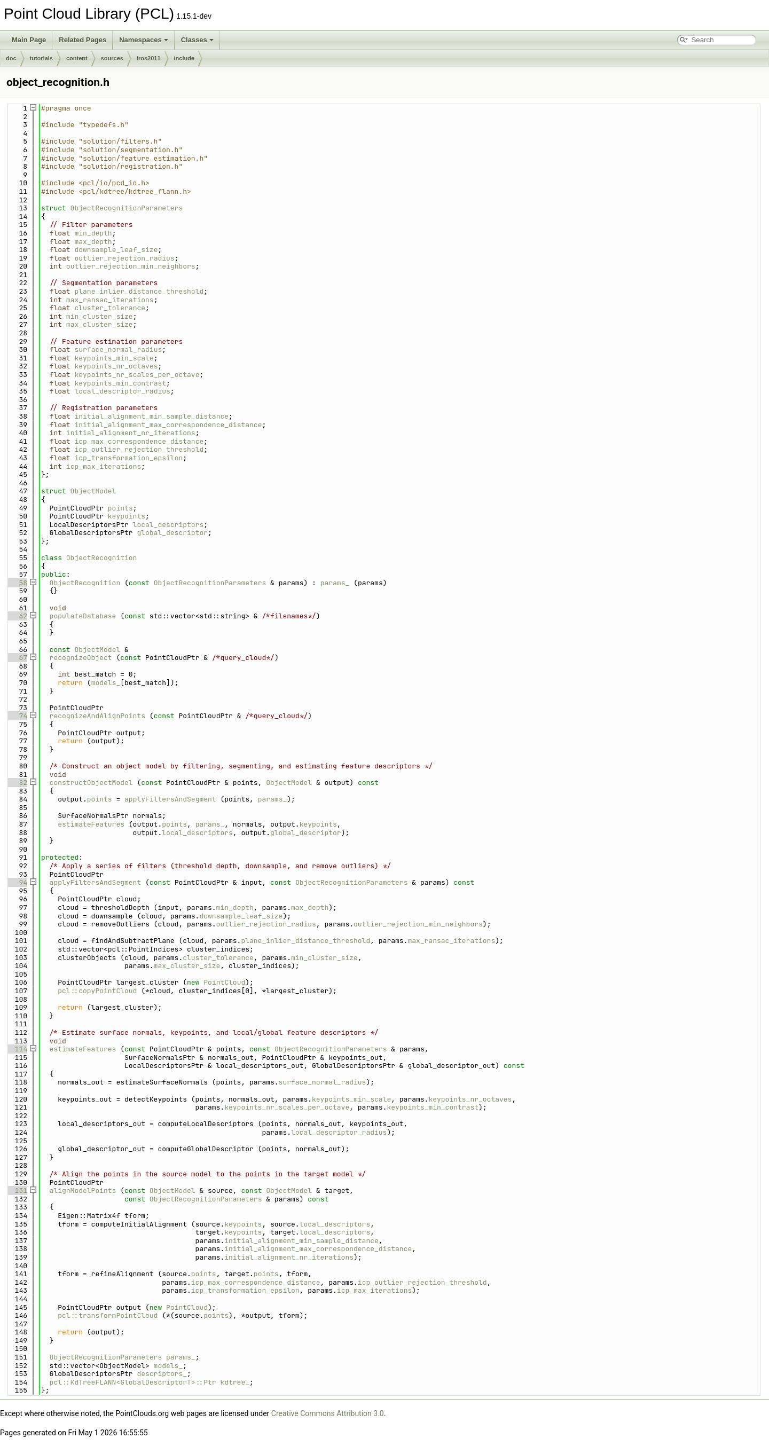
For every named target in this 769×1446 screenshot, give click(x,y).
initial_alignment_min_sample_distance (151, 416)
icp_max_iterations (103, 466)
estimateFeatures (91, 824)
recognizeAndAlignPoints (97, 715)
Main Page (29, 40)
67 (16, 657)
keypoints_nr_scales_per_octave (136, 374)
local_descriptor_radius (122, 391)
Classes (197, 40)
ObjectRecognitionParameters (126, 208)
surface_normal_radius (118, 349)
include (184, 58)
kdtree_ (234, 1382)
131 (16, 1190)
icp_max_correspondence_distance (138, 441)
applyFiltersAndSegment (170, 799)
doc (11, 58)
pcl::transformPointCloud (108, 1315)
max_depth (93, 241)
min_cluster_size (99, 316)
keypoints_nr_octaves (116, 366)
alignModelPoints (83, 1190)
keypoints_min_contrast (120, 383)
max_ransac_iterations (110, 299)
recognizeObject (81, 657)
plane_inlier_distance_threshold (138, 291)
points (120, 508)
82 (16, 782)
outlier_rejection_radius (124, 258)
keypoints (126, 516)
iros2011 (149, 58)
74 (16, 715)
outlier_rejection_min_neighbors (130, 266)
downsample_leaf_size (116, 249)
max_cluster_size (99, 324)
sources (112, 58)
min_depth (93, 233)
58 (16, 582)
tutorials (41, 58)
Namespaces (143, 40)
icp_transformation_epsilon (128, 457)
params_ (335, 582)
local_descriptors (168, 524)
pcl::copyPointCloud (97, 990)
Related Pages (82, 40)
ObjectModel (93, 491)
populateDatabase (83, 615)
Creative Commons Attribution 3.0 (327, 1413)
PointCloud (224, 982)
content (77, 58)
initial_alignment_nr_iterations (130, 432)
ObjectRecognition (101, 557)
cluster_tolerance (109, 307)
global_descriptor (172, 532)
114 (16, 1049)
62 (16, 615)
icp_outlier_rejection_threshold (138, 449)
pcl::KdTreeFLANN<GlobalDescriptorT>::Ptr (133, 1382)
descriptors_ (162, 1373)
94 (16, 882)
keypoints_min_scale (113, 358)
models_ (106, 682)
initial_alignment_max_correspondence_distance (168, 424)
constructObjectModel (91, 782)
